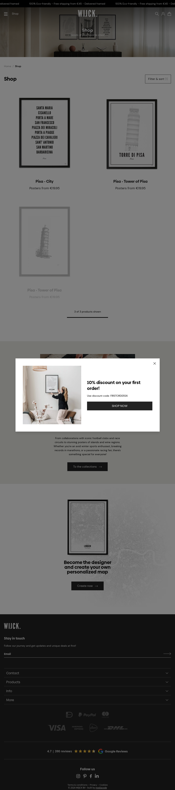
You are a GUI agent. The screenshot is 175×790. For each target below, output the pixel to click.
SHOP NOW (119, 406)
